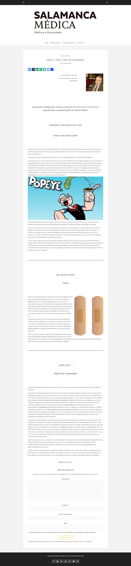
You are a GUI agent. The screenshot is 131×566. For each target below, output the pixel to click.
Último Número (56, 43)
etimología (68, 462)
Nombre (65, 505)
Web (65, 523)
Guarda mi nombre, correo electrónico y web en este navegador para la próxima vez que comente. (62, 532)
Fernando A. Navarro (70, 75)
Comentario (65, 479)
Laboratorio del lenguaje (87, 106)
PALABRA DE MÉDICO (65, 56)
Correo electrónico (65, 514)
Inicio (47, 43)
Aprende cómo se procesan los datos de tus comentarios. (74, 541)
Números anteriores (69, 43)
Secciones (81, 43)
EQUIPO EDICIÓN (68, 63)
